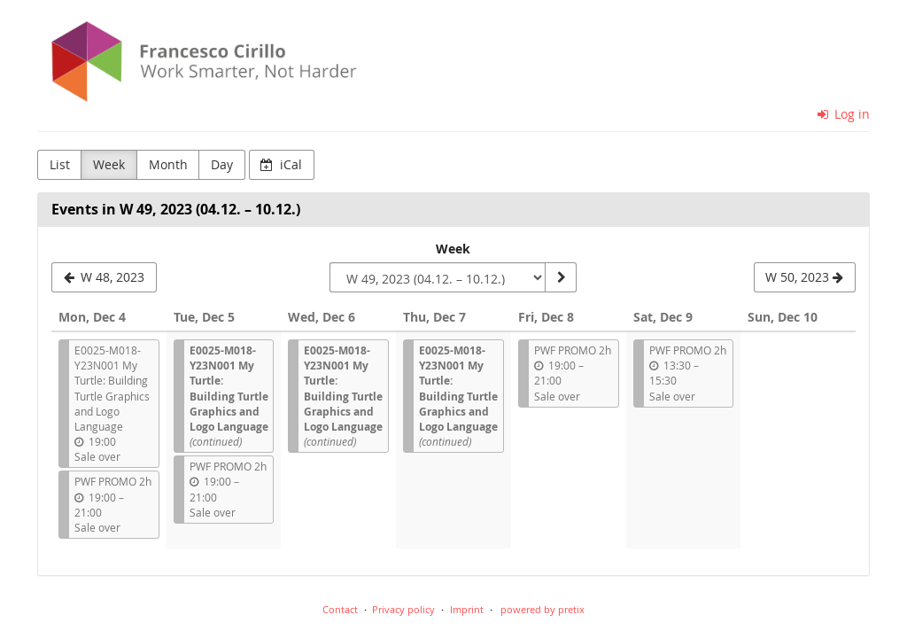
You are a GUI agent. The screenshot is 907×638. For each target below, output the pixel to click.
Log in (844, 113)
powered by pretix (542, 609)
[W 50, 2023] (805, 277)
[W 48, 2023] (104, 277)
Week (109, 164)
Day (222, 164)
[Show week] (561, 277)
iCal (281, 164)
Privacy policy (403, 609)
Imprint (467, 609)
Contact (340, 609)
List (60, 164)
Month (168, 164)
